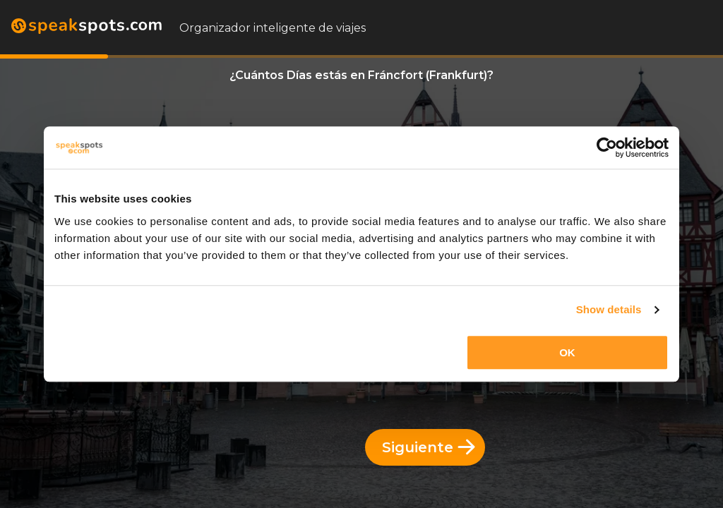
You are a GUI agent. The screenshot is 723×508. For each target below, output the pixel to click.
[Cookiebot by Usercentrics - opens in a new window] (607, 147)
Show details (609, 309)
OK (567, 352)
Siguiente (428, 447)
